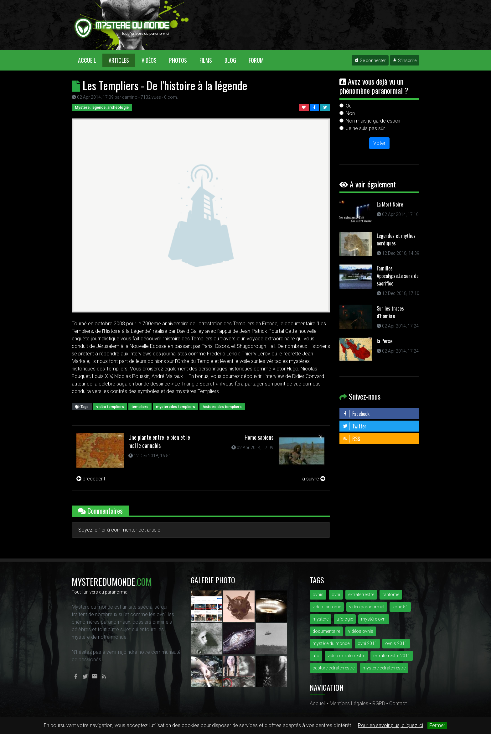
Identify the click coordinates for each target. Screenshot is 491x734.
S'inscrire (404, 60)
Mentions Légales (349, 703)
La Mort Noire (390, 204)
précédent (90, 479)
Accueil (90, 60)
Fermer (437, 725)
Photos (178, 60)
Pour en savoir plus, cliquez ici (390, 725)
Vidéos (149, 60)
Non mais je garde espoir (373, 121)
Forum (256, 60)
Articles (119, 60)
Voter (379, 143)
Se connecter (370, 60)
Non (350, 113)
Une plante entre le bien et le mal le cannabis (159, 441)
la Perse (384, 341)
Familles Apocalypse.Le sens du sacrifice (398, 276)
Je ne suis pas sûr (365, 128)
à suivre (313, 479)
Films (205, 60)
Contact (398, 703)
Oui (349, 106)
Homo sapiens (259, 437)
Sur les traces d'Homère (390, 312)
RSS (351, 439)
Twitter (354, 426)
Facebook (356, 413)
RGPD (378, 703)
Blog (230, 60)
